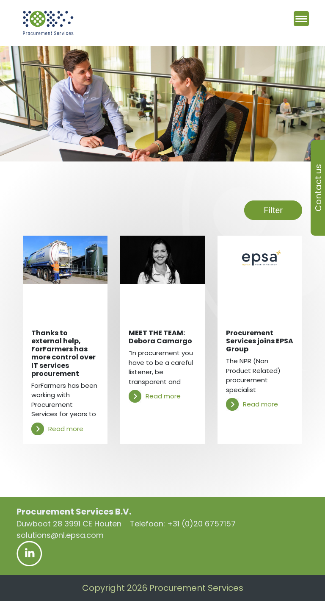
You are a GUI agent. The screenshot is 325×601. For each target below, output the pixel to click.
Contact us (318, 187)
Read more (57, 429)
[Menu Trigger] (301, 18)
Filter (273, 210)
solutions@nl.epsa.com (60, 535)
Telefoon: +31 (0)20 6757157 (183, 523)
